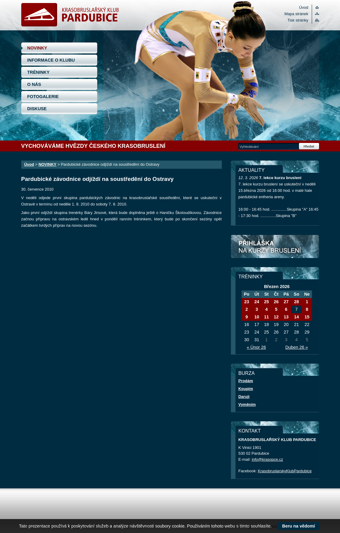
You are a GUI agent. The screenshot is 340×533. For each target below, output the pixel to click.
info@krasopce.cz (267, 459)
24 (256, 301)
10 (256, 316)
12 (276, 316)
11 (266, 316)
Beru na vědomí (298, 526)
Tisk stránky (297, 20)
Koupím (246, 388)
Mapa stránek (296, 14)
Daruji (244, 396)
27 (286, 301)
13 (286, 316)
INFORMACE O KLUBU (51, 60)
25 (266, 301)
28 (296, 301)
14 (296, 316)
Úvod (303, 7)
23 (246, 301)
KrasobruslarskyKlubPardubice (285, 471)
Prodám (246, 381)
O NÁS (34, 84)
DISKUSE (37, 108)
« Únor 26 (256, 347)
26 (276, 301)
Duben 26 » (296, 347)
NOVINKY (37, 48)
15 (306, 316)
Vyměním (247, 404)
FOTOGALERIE (43, 96)
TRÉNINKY (38, 72)
